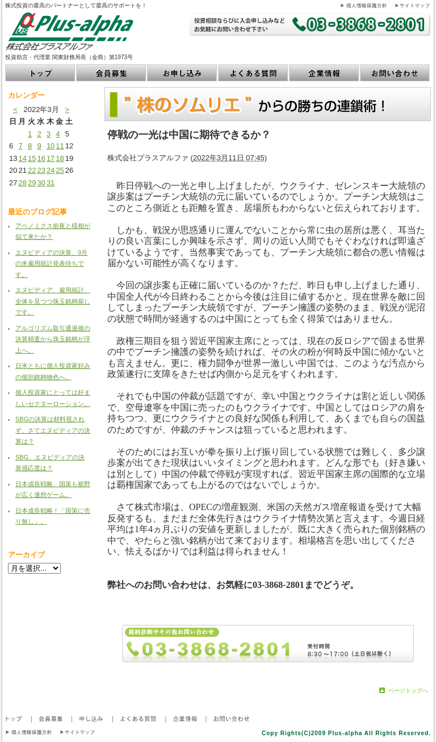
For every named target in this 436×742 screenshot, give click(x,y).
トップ (40, 72)
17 (50, 158)
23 (41, 170)
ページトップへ (408, 690)
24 (50, 170)
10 (50, 146)
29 (32, 183)
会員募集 (111, 72)
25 (60, 170)
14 (22, 158)
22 (32, 170)
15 (32, 158)
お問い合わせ (395, 72)
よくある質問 (253, 72)
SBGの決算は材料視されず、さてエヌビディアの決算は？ (52, 430)
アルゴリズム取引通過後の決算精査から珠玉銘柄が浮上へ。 (52, 339)
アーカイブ (26, 554)
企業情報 (324, 72)
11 (60, 146)
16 (41, 158)
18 (60, 158)
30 (41, 183)
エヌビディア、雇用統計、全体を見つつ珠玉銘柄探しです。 (52, 301)
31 (50, 183)
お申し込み (182, 72)
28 (22, 183)
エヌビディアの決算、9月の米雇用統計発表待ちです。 (51, 263)
